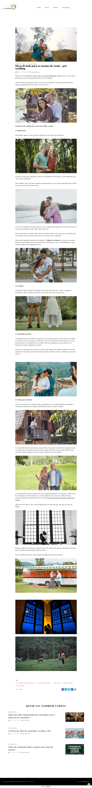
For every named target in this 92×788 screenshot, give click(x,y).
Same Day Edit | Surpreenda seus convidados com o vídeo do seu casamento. (31, 716)
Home (39, 7)
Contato (30, 781)
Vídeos (55, 7)
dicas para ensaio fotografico (44, 683)
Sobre (47, 7)
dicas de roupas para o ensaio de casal (25, 683)
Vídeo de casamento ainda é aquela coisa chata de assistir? (30, 748)
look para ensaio (20, 685)
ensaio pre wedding (67, 683)
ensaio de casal (56, 683)
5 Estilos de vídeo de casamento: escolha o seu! (29, 731)
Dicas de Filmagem (32, 64)
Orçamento (66, 7)
